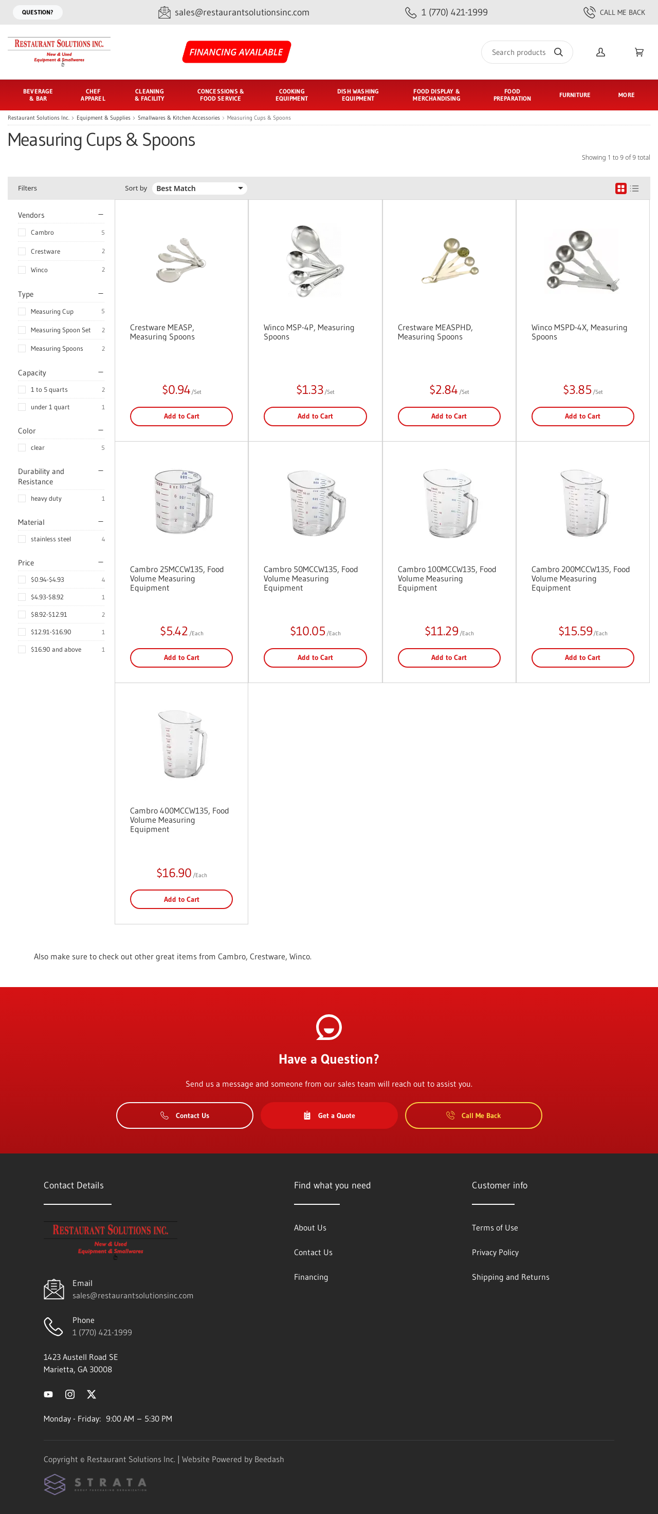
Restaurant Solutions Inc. (38, 118)
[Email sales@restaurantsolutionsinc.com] (233, 13)
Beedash (269, 1459)
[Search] (527, 52)
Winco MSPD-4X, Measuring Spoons (580, 332)
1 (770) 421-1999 (102, 1332)
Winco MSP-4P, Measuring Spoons (309, 332)
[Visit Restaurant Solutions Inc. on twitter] (91, 1394)
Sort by (136, 188)
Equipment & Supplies (104, 118)
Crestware (45, 251)
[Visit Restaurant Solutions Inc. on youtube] (48, 1394)
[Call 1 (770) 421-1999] (446, 13)
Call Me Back (614, 12)
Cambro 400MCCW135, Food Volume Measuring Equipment (179, 820)
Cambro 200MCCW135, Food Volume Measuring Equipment (581, 578)
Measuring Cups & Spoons (259, 118)
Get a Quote (329, 1115)
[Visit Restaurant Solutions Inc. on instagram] (70, 1394)
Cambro (42, 232)
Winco (39, 270)
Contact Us (184, 1115)
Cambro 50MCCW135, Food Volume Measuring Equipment (311, 578)
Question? (37, 12)
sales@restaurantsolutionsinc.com (133, 1295)
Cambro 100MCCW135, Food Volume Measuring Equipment (447, 578)
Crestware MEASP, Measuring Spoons (162, 332)
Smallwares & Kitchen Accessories (179, 118)
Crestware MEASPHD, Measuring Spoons (435, 332)
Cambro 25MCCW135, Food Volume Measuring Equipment (177, 578)
